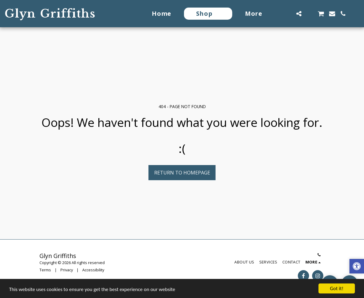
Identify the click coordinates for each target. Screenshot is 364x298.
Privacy (66, 270)
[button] (288, 14)
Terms (45, 270)
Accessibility (93, 270)
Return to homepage (182, 172)
